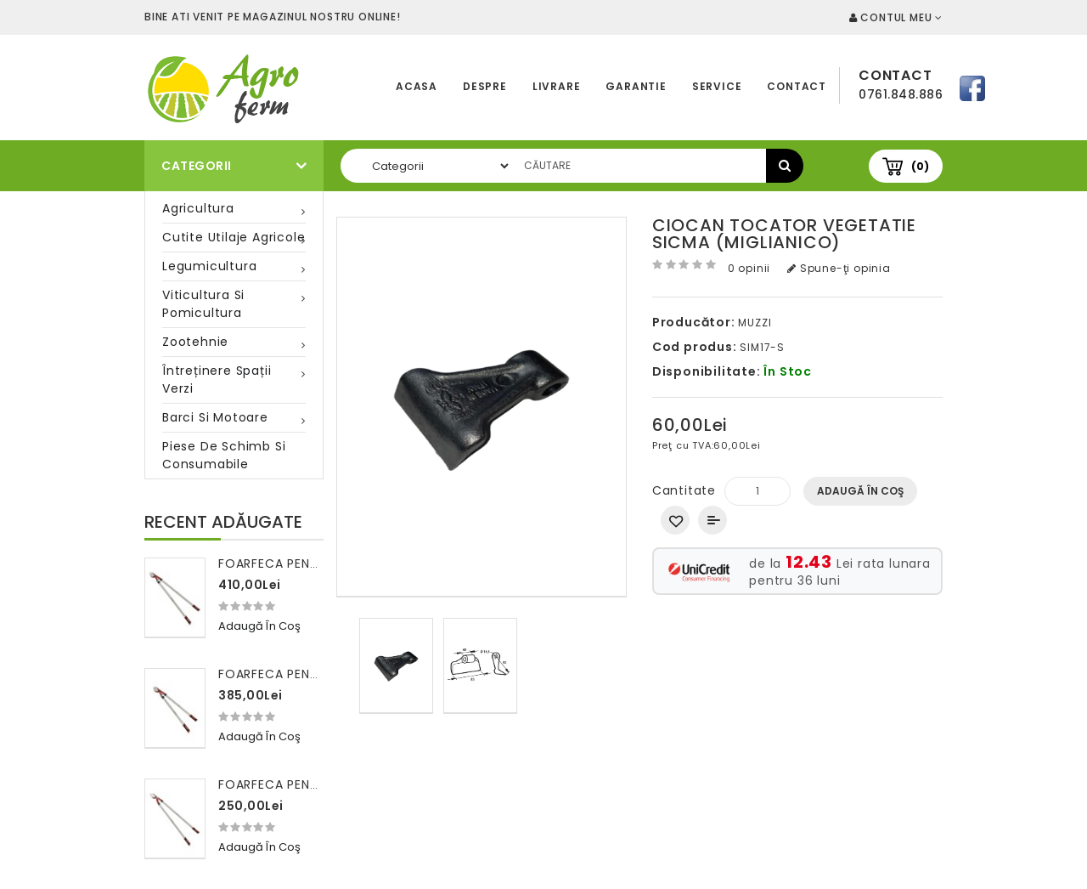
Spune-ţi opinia (839, 268)
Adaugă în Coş (860, 491)
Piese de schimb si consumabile (223, 455)
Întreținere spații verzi (216, 379)
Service (717, 86)
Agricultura (198, 208)
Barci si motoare (215, 417)
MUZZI (754, 322)
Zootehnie (195, 341)
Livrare (556, 86)
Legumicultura (209, 266)
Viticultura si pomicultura (203, 303)
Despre (485, 86)
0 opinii (749, 268)
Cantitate (684, 490)
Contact (796, 86)
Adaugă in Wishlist (675, 520)
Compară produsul (712, 520)
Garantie (635, 86)
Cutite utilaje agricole (233, 237)
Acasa (416, 86)
